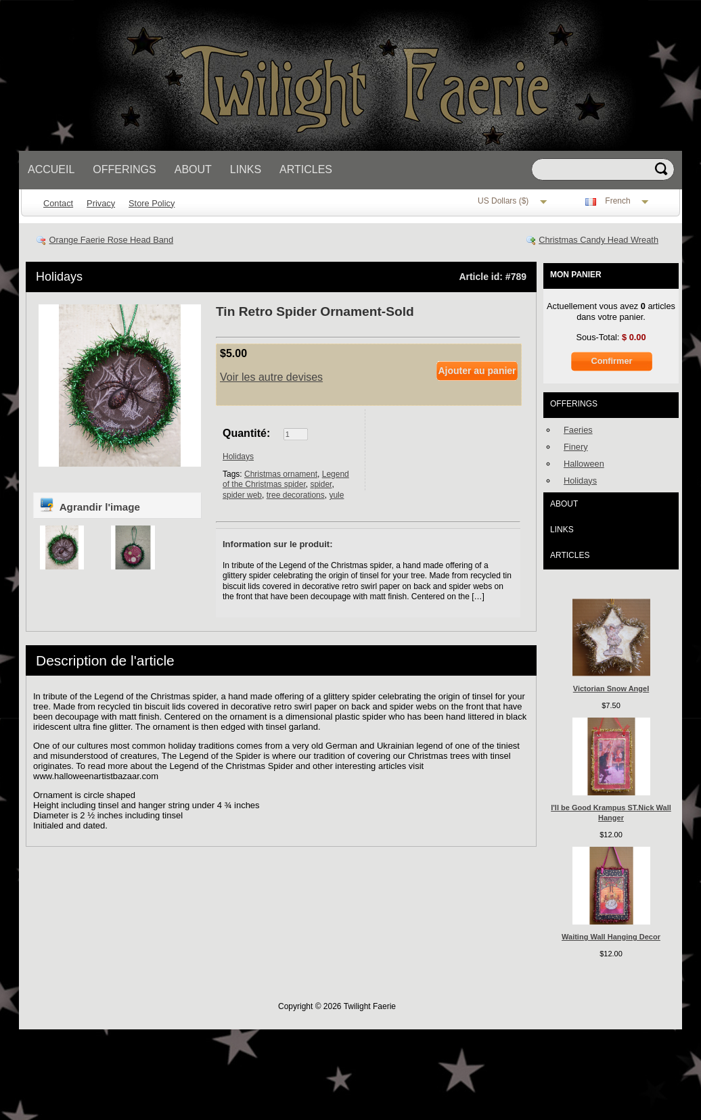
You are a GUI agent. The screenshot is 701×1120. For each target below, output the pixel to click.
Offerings (124, 169)
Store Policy (152, 203)
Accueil (51, 169)
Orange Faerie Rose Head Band (111, 240)
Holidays (59, 276)
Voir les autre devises (271, 377)
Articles (305, 169)
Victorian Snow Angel (611, 688)
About (193, 169)
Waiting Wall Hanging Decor (611, 937)
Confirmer (611, 361)
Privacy (101, 203)
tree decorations (296, 495)
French (617, 201)
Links (245, 169)
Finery (576, 447)
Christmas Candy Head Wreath (598, 240)
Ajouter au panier (477, 370)
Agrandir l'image (89, 504)
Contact (58, 203)
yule (336, 495)
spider (321, 484)
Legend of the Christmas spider (286, 479)
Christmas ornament (280, 474)
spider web (242, 495)
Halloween (584, 464)
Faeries (578, 430)
